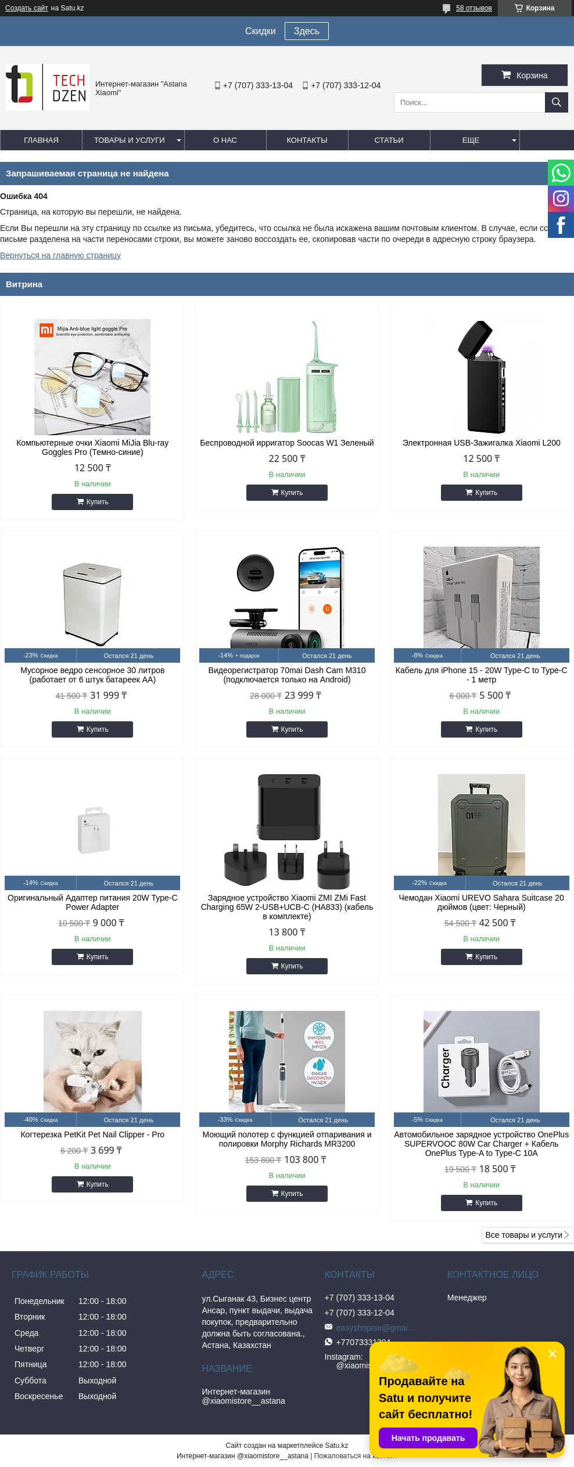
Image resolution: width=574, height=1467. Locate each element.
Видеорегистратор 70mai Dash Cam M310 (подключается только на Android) (287, 675)
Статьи (389, 140)
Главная (41, 140)
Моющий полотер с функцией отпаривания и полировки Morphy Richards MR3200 (287, 1139)
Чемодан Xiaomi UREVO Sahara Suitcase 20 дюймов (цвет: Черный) (481, 902)
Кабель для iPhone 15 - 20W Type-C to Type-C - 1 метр (482, 675)
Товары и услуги (129, 140)
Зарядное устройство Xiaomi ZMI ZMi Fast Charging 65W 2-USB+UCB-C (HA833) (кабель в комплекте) (287, 907)
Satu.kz (336, 1445)
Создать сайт (26, 8)
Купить (98, 502)
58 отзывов (474, 8)
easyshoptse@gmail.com (377, 1327)
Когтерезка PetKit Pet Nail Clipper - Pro (92, 1134)
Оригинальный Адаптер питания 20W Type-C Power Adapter (93, 902)
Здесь (307, 31)
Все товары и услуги (523, 1235)
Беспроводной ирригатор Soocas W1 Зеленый (287, 442)
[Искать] (556, 102)
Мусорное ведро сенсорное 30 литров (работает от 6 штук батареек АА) (92, 675)
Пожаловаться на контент (355, 1456)
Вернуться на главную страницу (60, 255)
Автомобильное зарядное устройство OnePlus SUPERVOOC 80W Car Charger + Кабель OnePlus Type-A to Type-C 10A (481, 1144)
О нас (225, 140)
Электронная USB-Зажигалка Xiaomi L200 (482, 442)
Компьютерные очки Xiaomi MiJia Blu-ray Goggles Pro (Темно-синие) (92, 447)
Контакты (306, 140)
